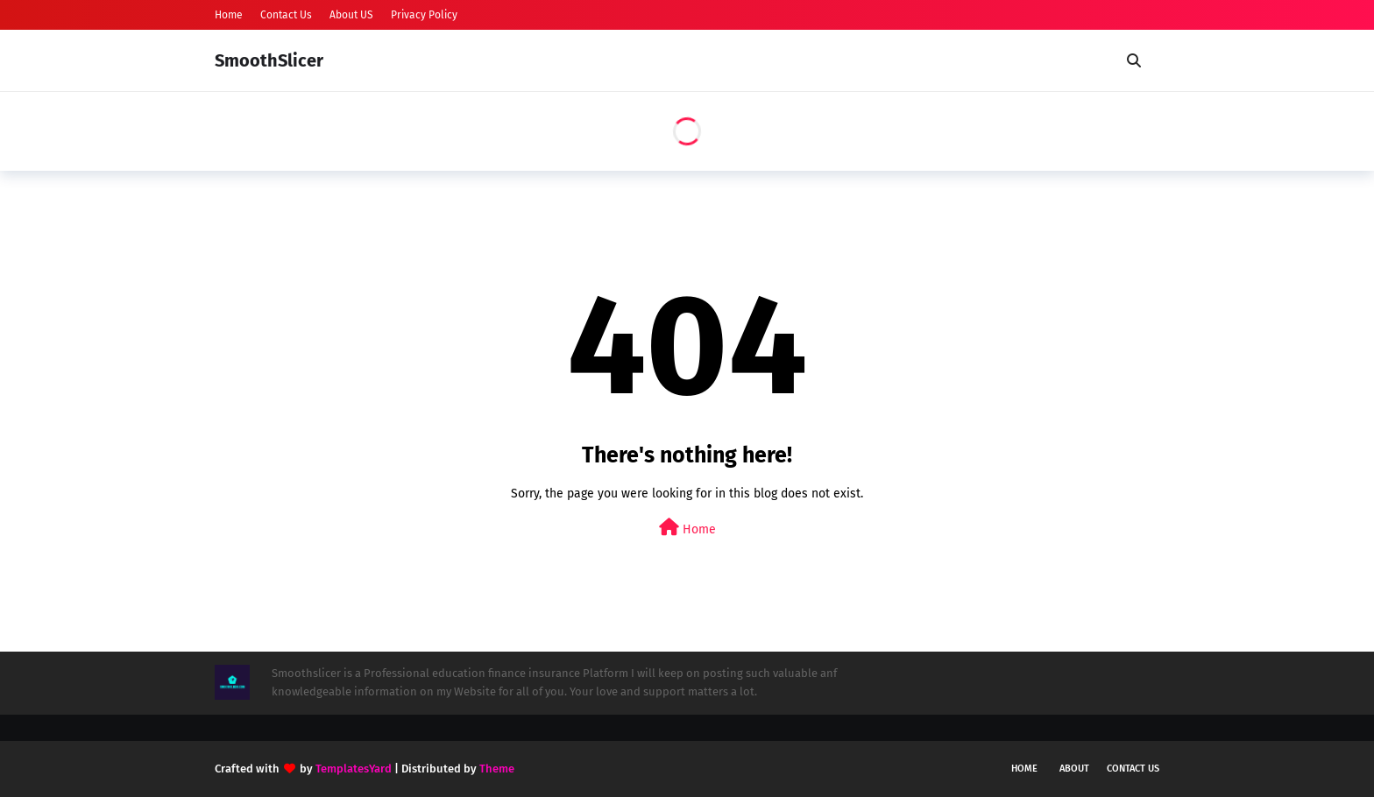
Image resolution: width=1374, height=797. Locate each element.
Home (229, 15)
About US (351, 15)
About (1074, 768)
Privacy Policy (424, 15)
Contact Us (286, 15)
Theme (496, 768)
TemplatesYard (353, 768)
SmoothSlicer (269, 60)
